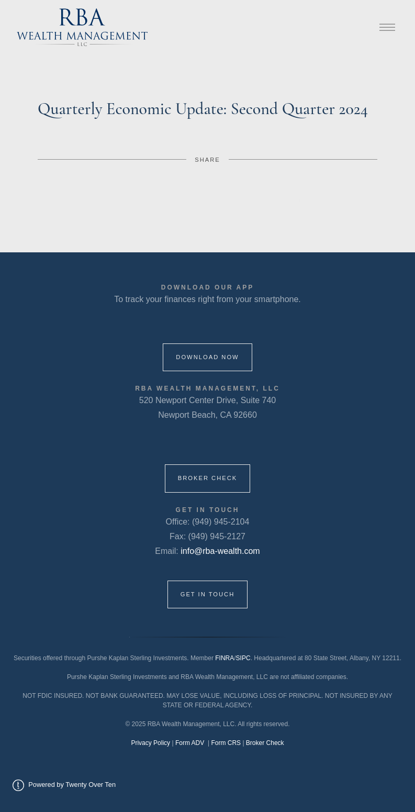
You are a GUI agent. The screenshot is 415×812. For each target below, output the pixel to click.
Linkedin (286, 200)
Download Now (207, 357)
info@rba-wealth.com (220, 551)
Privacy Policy (150, 743)
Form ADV (190, 743)
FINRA (224, 658)
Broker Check (208, 478)
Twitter (208, 200)
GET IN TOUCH (208, 594)
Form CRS (226, 743)
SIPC (243, 658)
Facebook (129, 200)
